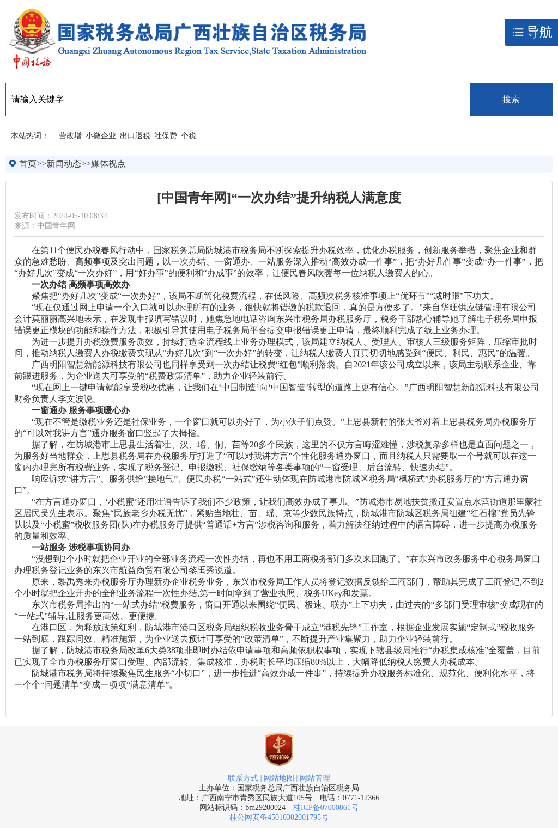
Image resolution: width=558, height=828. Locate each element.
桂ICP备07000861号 (326, 808)
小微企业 (101, 136)
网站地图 (279, 778)
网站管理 (315, 778)
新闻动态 (63, 163)
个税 (188, 136)
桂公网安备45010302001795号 (279, 817)
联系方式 (243, 778)
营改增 (70, 136)
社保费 (165, 136)
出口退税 (135, 136)
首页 (28, 163)
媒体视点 (108, 163)
